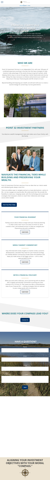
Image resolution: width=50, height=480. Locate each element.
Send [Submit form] (25, 387)
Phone (25, 365)
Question (25, 374)
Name (25, 347)
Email (25, 356)
